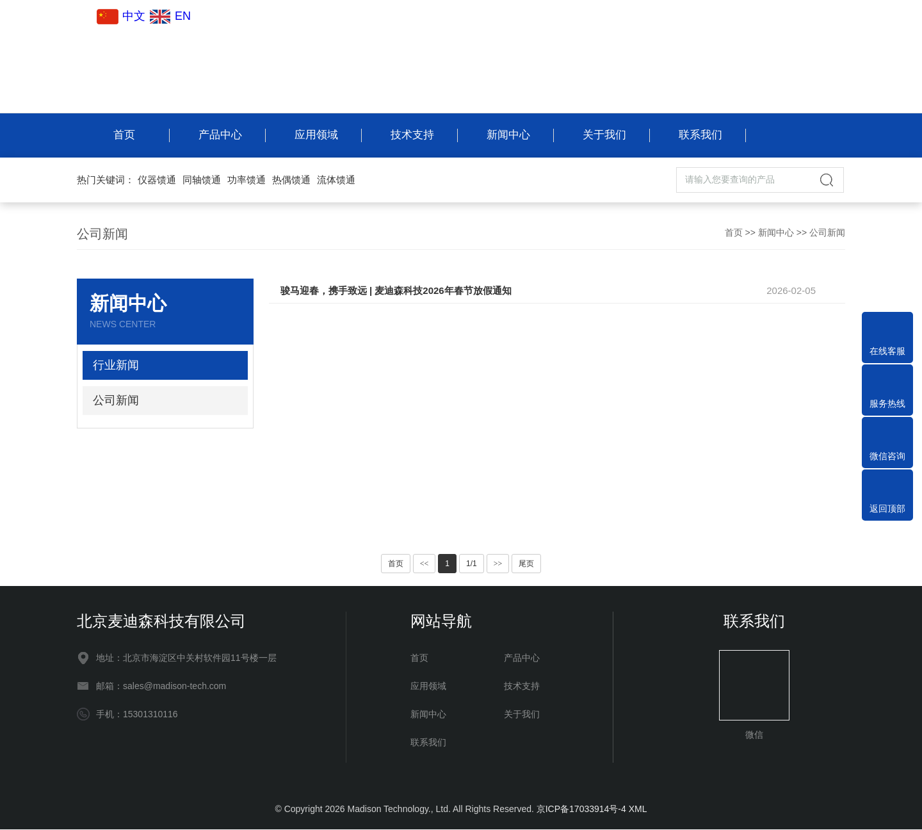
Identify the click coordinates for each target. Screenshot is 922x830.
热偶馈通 (291, 180)
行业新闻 (116, 365)
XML (638, 809)
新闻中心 (508, 135)
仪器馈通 (157, 180)
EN (170, 16)
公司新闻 (827, 233)
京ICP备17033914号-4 (581, 809)
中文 (122, 16)
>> (498, 564)
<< (424, 564)
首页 (123, 135)
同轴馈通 (201, 180)
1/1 (471, 564)
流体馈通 (336, 180)
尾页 (526, 564)
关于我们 (604, 135)
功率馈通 (246, 180)
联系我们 (700, 135)
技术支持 (411, 135)
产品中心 (219, 135)
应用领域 (315, 135)
